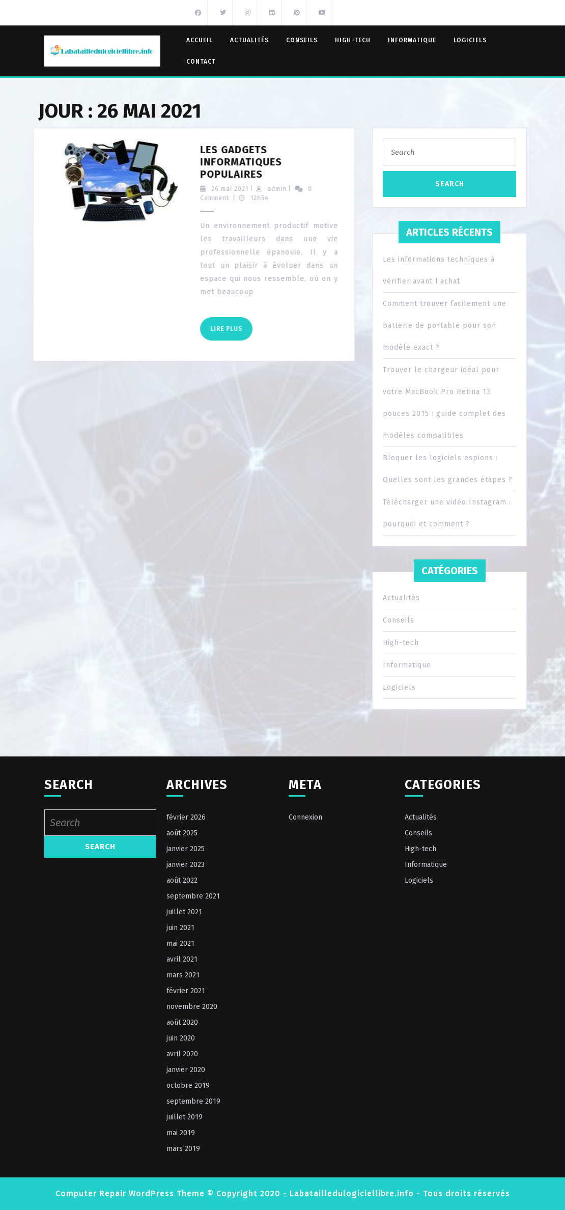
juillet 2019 (184, 1117)
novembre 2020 (191, 1006)
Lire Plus (249, 332)
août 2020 (182, 1022)
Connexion (305, 817)
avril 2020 (182, 1054)
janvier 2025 (185, 849)
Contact (201, 61)
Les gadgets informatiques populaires (258, 162)
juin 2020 (180, 1038)
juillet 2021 (184, 912)
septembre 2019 (193, 1101)
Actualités (249, 40)
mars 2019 (183, 1148)
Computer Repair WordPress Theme (130, 1193)
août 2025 (181, 833)
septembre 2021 (193, 896)
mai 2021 (180, 943)
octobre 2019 (188, 1085)
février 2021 (185, 991)
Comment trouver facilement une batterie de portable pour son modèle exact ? (444, 325)
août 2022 (181, 880)
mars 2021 (183, 975)
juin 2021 (180, 927)
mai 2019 (180, 1133)
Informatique (412, 40)
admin (294, 188)
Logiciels (470, 40)
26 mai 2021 (247, 188)
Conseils (302, 40)
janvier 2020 (185, 1069)
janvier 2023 (185, 864)
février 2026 (186, 817)
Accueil (199, 40)
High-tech (353, 40)
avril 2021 (181, 959)
